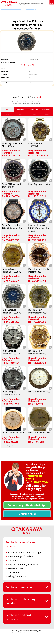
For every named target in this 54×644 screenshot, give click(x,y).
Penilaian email (27, 514)
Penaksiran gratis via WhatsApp (27, 505)
